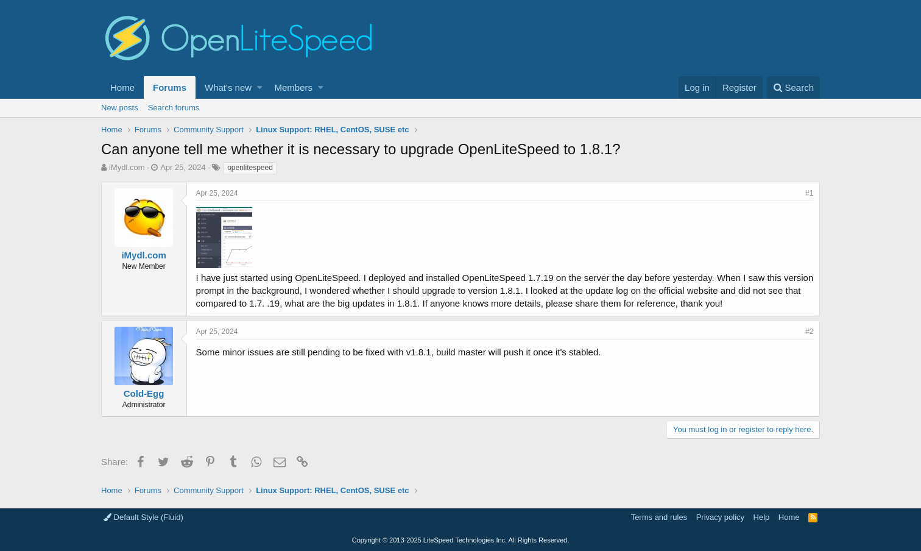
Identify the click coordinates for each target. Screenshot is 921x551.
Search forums (174, 107)
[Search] (793, 87)
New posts (119, 107)
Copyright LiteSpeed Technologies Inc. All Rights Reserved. (460, 540)
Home (122, 87)
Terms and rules (659, 517)
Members (294, 87)
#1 (809, 193)
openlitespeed (250, 167)
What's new (228, 87)
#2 (809, 331)
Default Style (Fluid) (143, 517)
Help (761, 517)
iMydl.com (127, 167)
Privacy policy (720, 517)
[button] (260, 87)
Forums (169, 87)
